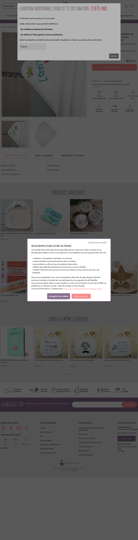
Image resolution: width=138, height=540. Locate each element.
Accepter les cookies (58, 296)
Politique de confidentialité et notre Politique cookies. (82, 288)
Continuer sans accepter (97, 242)
